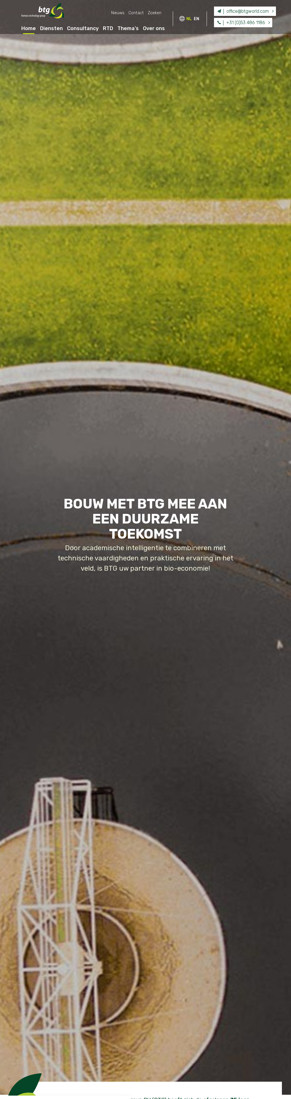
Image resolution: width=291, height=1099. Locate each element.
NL (189, 18)
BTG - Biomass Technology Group (42, 12)
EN (196, 18)
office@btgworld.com (242, 11)
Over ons (154, 28)
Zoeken (154, 13)
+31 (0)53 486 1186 (240, 22)
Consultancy (83, 28)
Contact (136, 13)
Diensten (51, 28)
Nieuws (117, 13)
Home (28, 28)
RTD (108, 28)
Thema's (128, 28)
